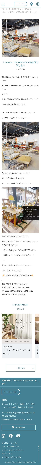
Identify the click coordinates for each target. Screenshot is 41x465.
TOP (3, 9)
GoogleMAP (20, 427)
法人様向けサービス (9, 443)
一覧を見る (20, 368)
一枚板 (13, 407)
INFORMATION (15, 9)
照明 (33, 404)
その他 (30, 407)
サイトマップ (7, 454)
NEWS (26, 9)
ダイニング (6, 404)
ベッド (5, 407)
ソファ (15, 404)
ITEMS (4, 400)
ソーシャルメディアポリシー (13, 450)
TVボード (21, 407)
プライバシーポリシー (10, 447)
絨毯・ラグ (24, 404)
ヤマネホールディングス (11, 457)
